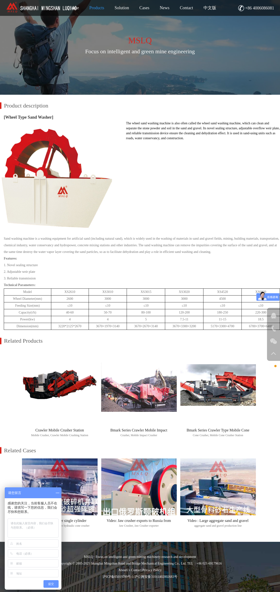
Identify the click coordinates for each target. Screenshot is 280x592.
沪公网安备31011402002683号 (155, 577)
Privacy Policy (152, 570)
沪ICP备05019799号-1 (118, 577)
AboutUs (124, 570)
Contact (136, 570)
